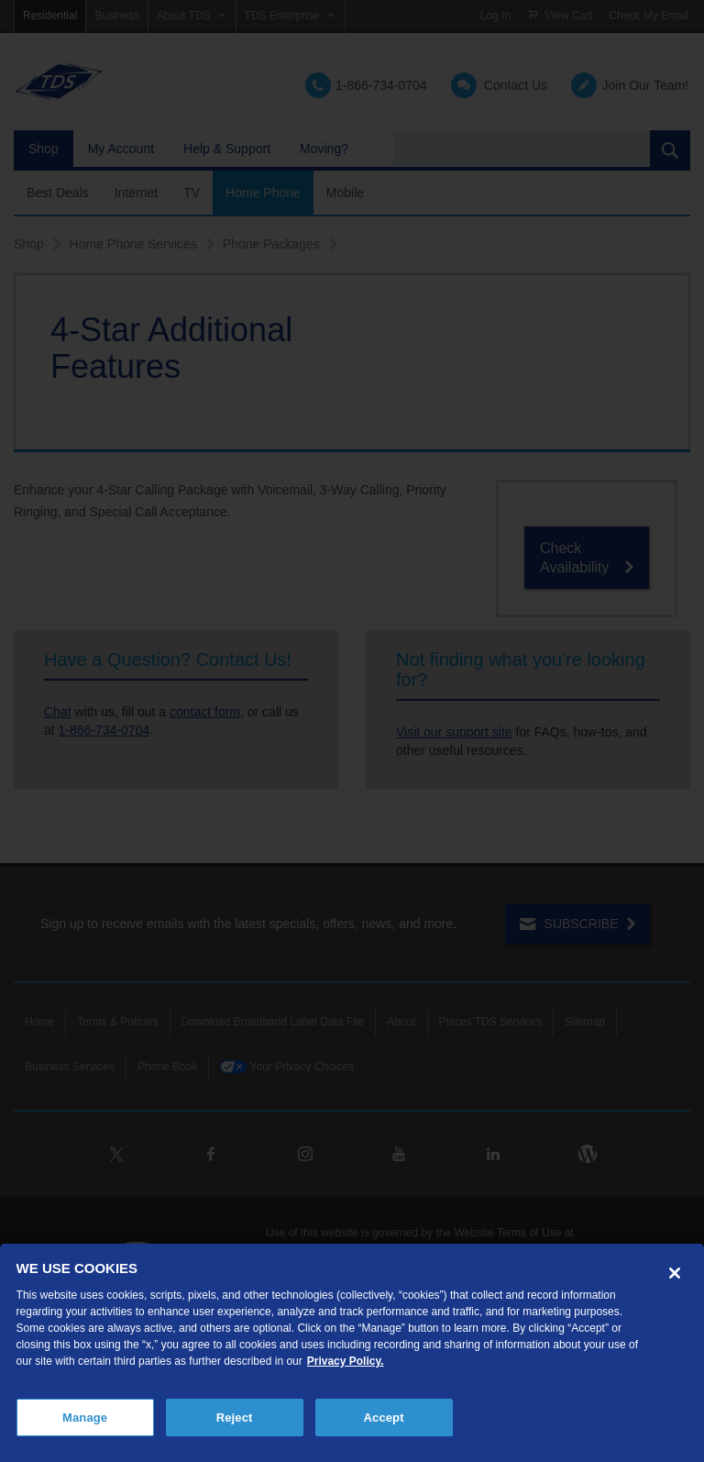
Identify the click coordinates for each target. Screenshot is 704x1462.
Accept (384, 1417)
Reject (234, 1417)
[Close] (674, 1273)
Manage (84, 1417)
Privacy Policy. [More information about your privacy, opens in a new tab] (345, 1361)
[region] (352, 1353)
